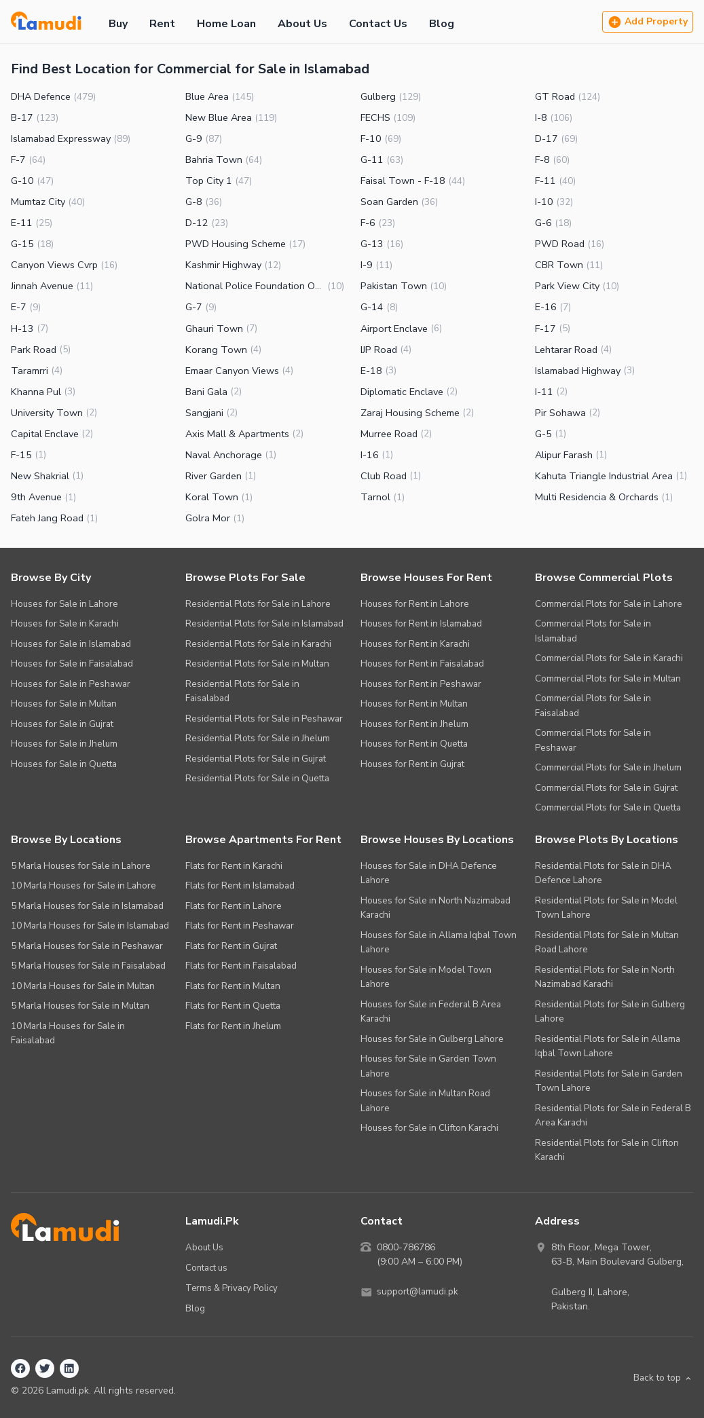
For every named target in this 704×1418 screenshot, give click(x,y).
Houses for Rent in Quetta (414, 743)
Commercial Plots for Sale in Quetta (608, 807)
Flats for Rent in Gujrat (231, 945)
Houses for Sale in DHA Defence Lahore (428, 873)
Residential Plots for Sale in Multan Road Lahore (607, 942)
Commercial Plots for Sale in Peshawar (593, 740)
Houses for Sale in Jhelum (64, 743)
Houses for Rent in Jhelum (414, 723)
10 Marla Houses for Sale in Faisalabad (68, 1033)
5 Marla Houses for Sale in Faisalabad (88, 965)
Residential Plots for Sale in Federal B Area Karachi (613, 1116)
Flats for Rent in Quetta (232, 1005)
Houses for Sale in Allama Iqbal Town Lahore (438, 942)
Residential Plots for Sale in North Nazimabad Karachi (605, 977)
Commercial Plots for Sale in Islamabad (593, 631)
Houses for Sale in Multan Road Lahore (425, 1101)
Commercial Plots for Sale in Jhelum (608, 767)
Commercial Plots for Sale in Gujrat (606, 787)
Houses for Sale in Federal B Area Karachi (430, 1012)
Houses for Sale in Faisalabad (72, 663)
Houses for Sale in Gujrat (62, 723)
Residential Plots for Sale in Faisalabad (242, 691)
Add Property (648, 22)
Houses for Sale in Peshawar (70, 683)
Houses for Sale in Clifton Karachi (429, 1127)
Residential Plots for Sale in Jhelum (257, 738)
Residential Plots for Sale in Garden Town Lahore (608, 1081)
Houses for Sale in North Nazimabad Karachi (435, 908)
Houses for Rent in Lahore (414, 603)
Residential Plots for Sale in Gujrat (255, 758)
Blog (441, 23)
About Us (302, 23)
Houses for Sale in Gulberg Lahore (432, 1038)
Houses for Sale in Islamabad (71, 643)
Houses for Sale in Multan (64, 703)
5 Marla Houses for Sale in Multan (80, 1005)
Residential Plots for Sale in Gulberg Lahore (610, 1012)
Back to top (662, 1376)
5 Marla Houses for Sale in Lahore (81, 865)
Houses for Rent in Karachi (415, 643)
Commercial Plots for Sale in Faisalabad (593, 706)
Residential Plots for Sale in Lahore (258, 603)
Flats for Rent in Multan (232, 985)
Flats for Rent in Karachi (233, 865)
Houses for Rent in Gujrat (412, 764)
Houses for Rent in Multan (414, 703)
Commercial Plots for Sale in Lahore (608, 603)
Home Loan (226, 23)
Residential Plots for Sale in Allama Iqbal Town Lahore (607, 1046)
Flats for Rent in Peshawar (239, 925)
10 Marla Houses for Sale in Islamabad (90, 925)
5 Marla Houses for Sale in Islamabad (87, 905)
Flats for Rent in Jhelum (233, 1026)
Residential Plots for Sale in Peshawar (264, 718)
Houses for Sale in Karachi (65, 623)
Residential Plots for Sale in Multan (257, 663)
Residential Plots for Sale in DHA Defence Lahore (603, 873)
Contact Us (378, 23)
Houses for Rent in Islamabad (421, 623)
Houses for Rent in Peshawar (420, 683)
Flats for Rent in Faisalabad (241, 965)
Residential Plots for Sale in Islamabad (264, 623)
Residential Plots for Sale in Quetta (257, 778)
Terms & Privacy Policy (231, 1287)
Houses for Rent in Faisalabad (422, 663)
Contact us (206, 1267)
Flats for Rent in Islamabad (240, 885)
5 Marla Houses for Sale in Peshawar (87, 945)
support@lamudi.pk (418, 1292)
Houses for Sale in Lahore (64, 603)
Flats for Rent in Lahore (233, 905)
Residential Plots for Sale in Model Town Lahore (606, 908)
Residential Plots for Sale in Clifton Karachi (607, 1150)
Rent (162, 23)
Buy (118, 23)
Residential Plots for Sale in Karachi (258, 643)
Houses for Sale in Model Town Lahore (426, 977)
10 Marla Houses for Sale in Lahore (83, 885)
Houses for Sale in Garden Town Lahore (428, 1066)
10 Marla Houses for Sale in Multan (83, 985)
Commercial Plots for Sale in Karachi (609, 658)
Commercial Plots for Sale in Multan (608, 678)
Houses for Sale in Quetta (64, 764)
